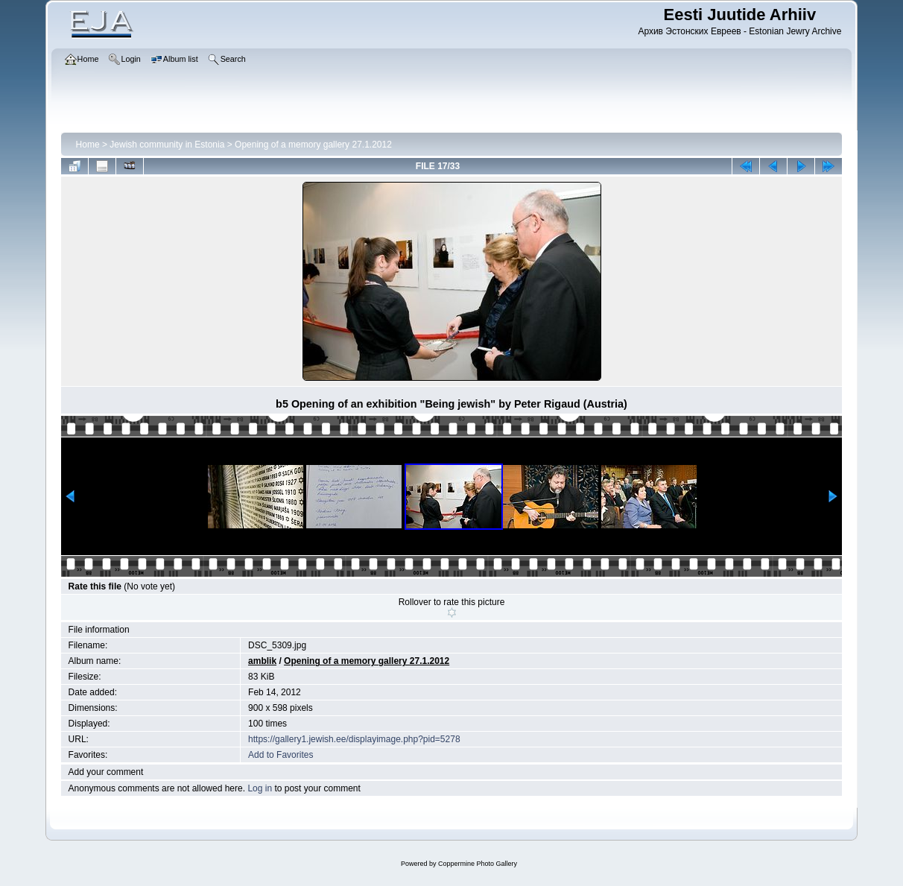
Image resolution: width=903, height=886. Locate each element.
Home (88, 144)
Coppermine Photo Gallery (477, 863)
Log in (259, 788)
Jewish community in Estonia (167, 144)
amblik (262, 661)
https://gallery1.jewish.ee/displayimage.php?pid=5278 (354, 739)
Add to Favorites (280, 755)
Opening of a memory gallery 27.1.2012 (313, 144)
